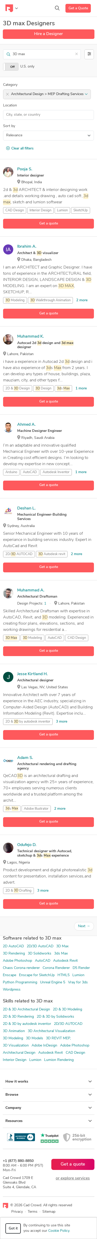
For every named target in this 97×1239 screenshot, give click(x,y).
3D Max (62, 946)
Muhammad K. (30, 336)
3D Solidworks (39, 954)
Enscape (9, 975)
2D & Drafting (18, 890)
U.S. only (27, 67)
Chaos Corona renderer (21, 968)
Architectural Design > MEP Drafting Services (49, 94)
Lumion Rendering (59, 1060)
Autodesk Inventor (56, 472)
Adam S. (25, 758)
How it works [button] (48, 1081)
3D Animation (14, 1031)
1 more (81, 388)
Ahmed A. (26, 425)
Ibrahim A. (26, 247)
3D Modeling (13, 1038)
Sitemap (48, 1212)
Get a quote (48, 223)
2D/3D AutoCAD (40, 946)
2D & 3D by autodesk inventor (27, 1024)
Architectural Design (19, 1053)
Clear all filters (20, 148)
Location (10, 105)
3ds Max (61, 954)
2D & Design (17, 388)
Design (43, 388)
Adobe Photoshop (17, 961)
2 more (82, 300)
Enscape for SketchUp (37, 975)
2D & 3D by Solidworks (55, 1017)
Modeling (15, 300)
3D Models (34, 1038)
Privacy (17, 1212)
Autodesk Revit (65, 961)
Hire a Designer (48, 34)
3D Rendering (14, 954)
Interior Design (40, 210)
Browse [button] (48, 1095)
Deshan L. (26, 508)
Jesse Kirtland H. (32, 674)
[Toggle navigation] (12, 8)
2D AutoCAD (13, 946)
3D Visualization (16, 1046)
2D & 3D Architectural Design (26, 1009)
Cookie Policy (58, 1231)
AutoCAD (30, 472)
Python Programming (20, 982)
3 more (61, 722)
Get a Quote (78, 8)
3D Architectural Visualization (51, 1031)
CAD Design (14, 210)
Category (10, 85)
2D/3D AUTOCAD (68, 1024)
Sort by (9, 126)
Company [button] (48, 1108)
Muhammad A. (30, 590)
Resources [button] (48, 1121)
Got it (13, 1228)
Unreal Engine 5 (52, 982)
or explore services (73, 1178)
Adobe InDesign (44, 1046)
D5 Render (81, 968)
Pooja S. (24, 169)
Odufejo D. (26, 845)
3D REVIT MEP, (58, 1038)
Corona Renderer (56, 968)
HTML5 (63, 975)
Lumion (62, 210)
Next (84, 926)
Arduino (11, 472)
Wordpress (12, 990)
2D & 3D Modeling (67, 1009)
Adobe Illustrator (36, 808)
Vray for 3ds (78, 982)
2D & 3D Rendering (18, 1017)
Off (12, 67)
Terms (32, 1212)
